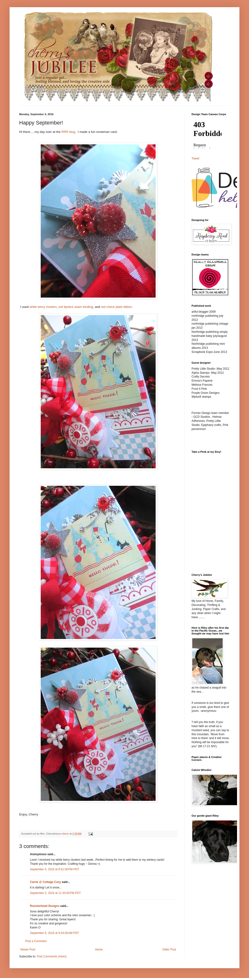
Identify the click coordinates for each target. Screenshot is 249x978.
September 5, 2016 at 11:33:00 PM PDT (55, 893)
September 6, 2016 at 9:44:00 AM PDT (54, 933)
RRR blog (68, 132)
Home (99, 949)
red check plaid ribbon (116, 307)
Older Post (169, 949)
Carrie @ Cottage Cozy (45, 882)
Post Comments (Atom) (52, 956)
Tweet (195, 158)
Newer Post (27, 949)
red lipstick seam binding (75, 307)
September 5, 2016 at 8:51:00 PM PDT (54, 869)
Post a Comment (35, 941)
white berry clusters (43, 307)
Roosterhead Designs (44, 906)
